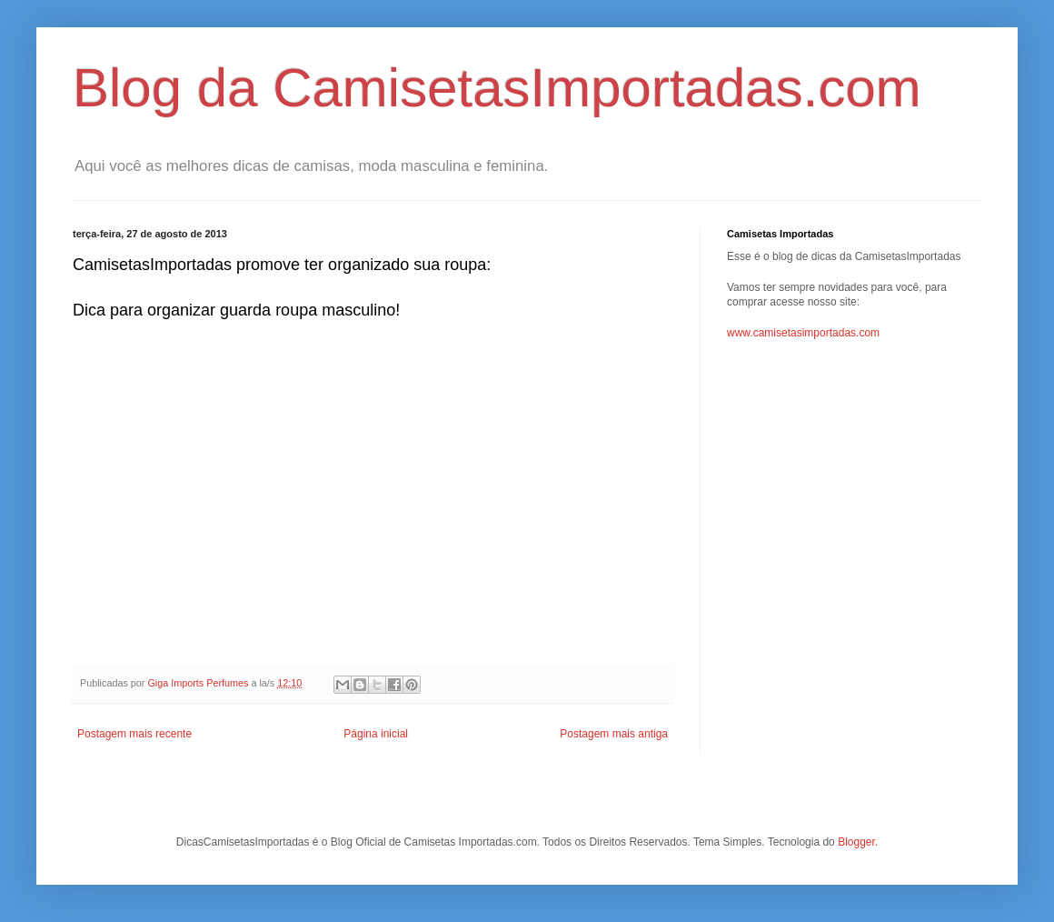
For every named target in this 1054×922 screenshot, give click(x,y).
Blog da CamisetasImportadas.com (497, 87)
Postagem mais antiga (614, 733)
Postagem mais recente (134, 733)
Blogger (856, 842)
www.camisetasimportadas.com (803, 332)
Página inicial (375, 733)
